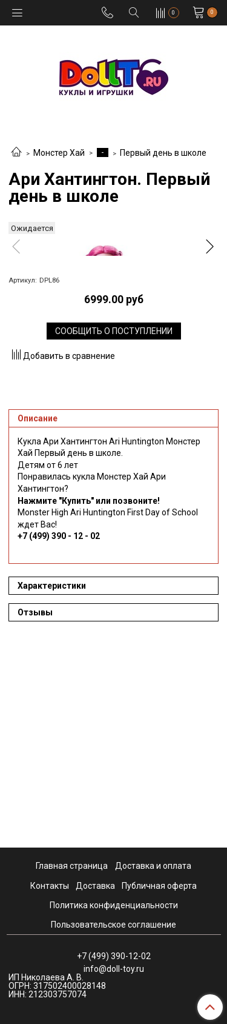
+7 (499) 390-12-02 (114, 956)
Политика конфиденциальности (114, 905)
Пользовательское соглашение (113, 924)
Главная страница (72, 866)
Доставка (95, 886)
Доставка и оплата (153, 866)
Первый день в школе (163, 153)
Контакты (49, 886)
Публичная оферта (159, 886)
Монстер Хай (59, 153)
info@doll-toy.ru (114, 969)
